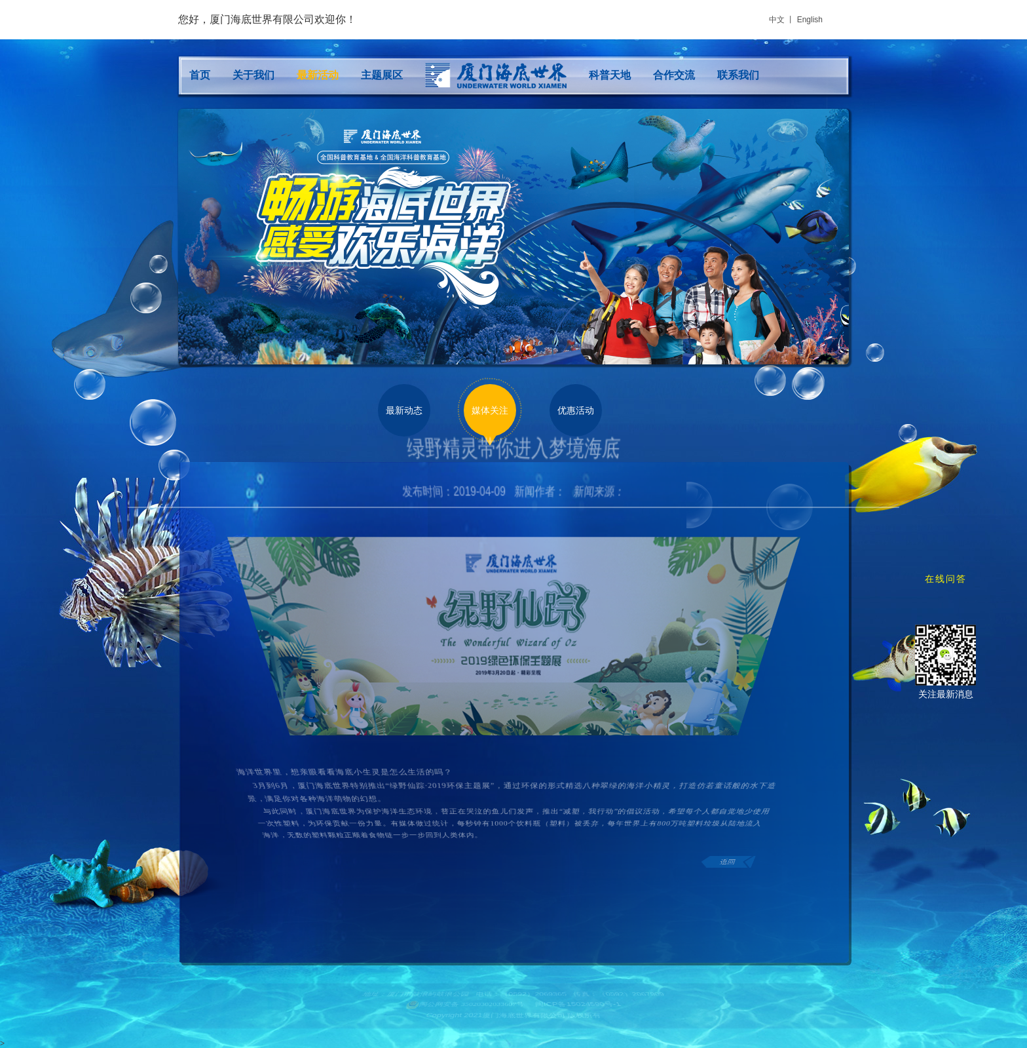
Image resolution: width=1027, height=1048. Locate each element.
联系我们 (738, 75)
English (810, 19)
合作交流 (674, 75)
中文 (777, 19)
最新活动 (318, 75)
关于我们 (253, 75)
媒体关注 (490, 410)
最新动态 (404, 410)
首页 (199, 75)
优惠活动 (575, 410)
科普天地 (610, 75)
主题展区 (382, 75)
